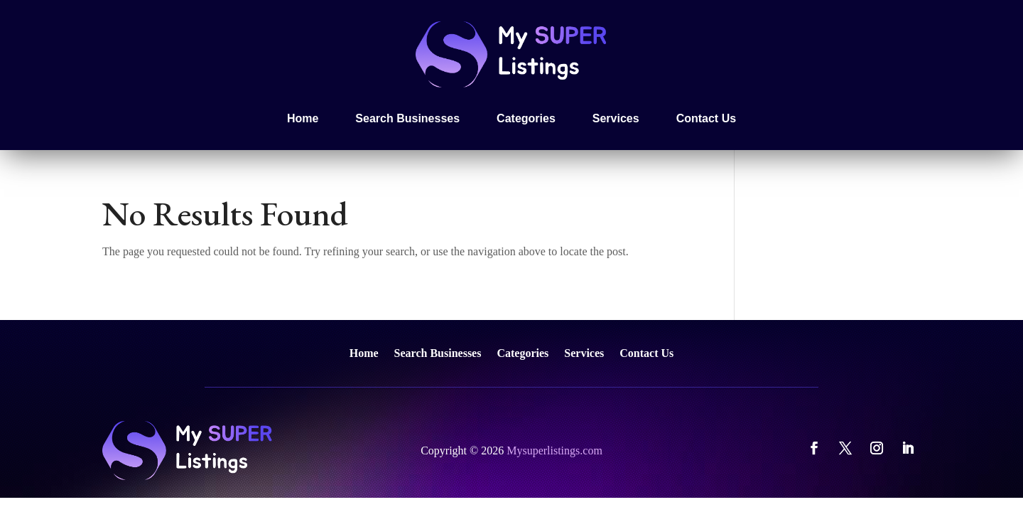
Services (615, 118)
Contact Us (706, 118)
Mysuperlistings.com (554, 450)
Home (302, 118)
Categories (526, 118)
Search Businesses (407, 118)
